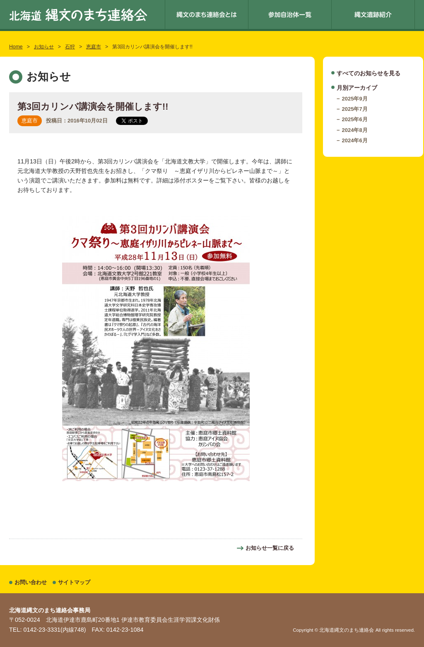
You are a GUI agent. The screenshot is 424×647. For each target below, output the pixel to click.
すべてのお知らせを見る (368, 73)
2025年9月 (355, 99)
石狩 (70, 47)
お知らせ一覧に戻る (270, 548)
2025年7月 (355, 109)
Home (16, 47)
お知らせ (44, 47)
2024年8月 (355, 130)
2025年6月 (355, 119)
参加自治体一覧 (289, 14)
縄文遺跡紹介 (373, 14)
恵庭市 (93, 47)
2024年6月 (355, 140)
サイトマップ (74, 582)
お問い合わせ (30, 582)
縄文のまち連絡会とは (206, 14)
